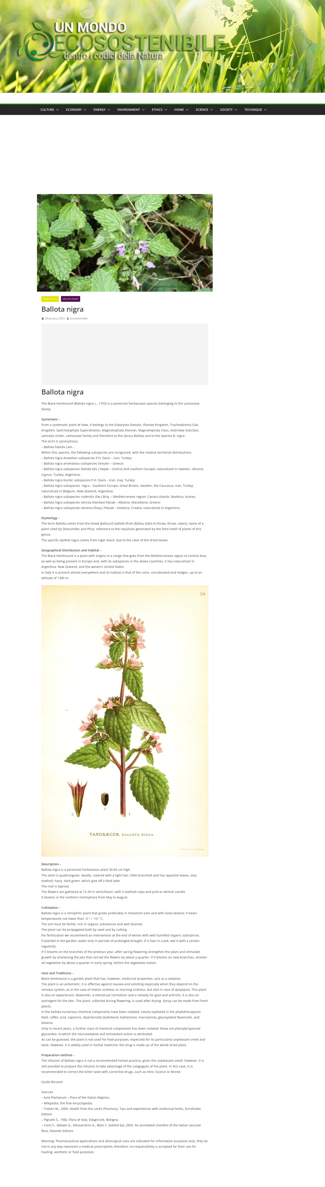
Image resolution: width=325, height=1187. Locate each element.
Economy (74, 109)
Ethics (157, 109)
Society (226, 109)
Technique (253, 109)
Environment (128, 109)
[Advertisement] (162, 148)
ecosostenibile (79, 318)
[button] (56, 110)
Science (202, 109)
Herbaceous (50, 298)
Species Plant (70, 298)
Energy (99, 109)
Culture (47, 109)
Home (179, 109)
